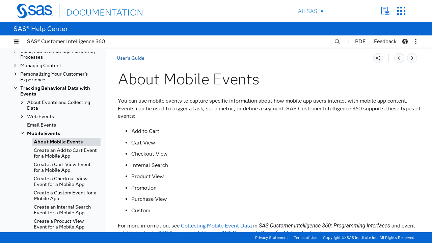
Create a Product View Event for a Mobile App (59, 224)
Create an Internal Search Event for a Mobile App (62, 210)
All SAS (307, 11)
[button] (16, 41)
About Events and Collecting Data (58, 105)
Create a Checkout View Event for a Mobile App (61, 181)
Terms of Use (305, 237)
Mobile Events (43, 133)
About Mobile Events (58, 142)
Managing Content (40, 66)
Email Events (41, 125)
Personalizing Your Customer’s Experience (54, 77)
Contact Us (385, 11)
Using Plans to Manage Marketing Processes (57, 54)
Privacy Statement (271, 237)
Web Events (40, 116)
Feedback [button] (385, 41)
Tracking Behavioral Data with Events (55, 91)
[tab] (66, 142)
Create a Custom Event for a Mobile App (65, 195)
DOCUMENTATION (90, 10)
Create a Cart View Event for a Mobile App (62, 167)
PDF (360, 41)
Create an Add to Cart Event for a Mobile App (65, 153)
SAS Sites (401, 11)
